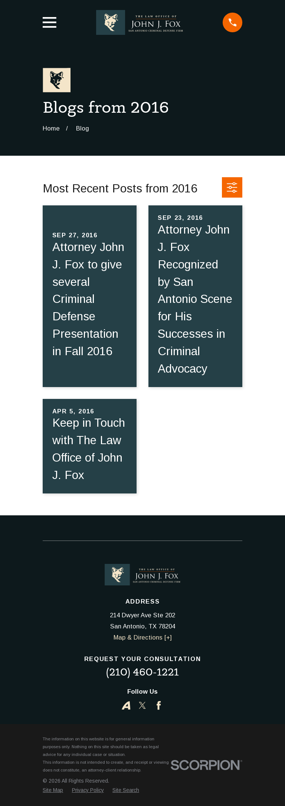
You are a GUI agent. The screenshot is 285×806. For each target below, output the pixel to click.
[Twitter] (142, 705)
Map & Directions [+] (143, 637)
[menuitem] (53, 790)
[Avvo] (126, 705)
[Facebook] (158, 705)
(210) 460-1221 (142, 672)
